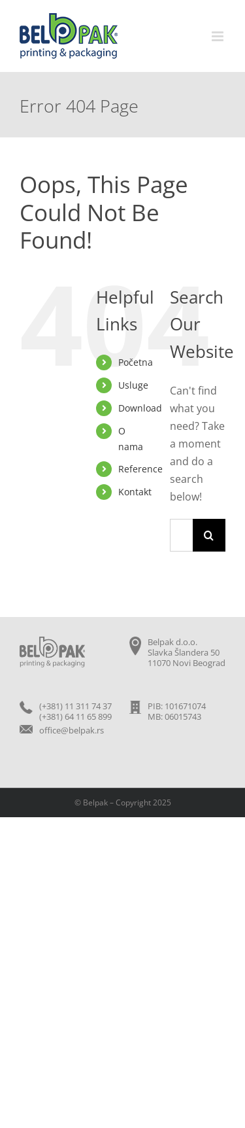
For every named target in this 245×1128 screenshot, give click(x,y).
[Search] (209, 535)
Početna (135, 362)
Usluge (133, 385)
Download (140, 408)
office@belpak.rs (71, 730)
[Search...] (181, 535)
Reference (140, 469)
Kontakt (135, 491)
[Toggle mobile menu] (218, 36)
